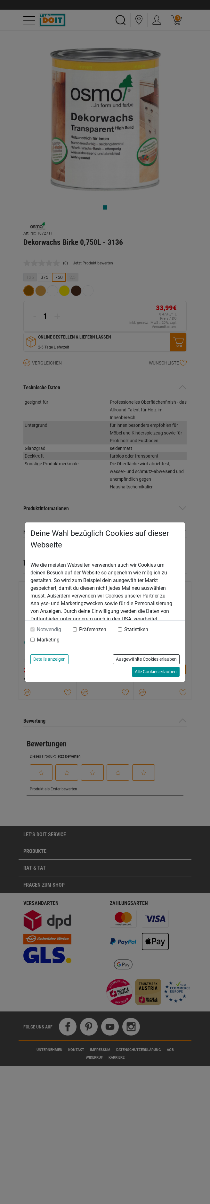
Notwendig (49, 629)
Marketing (48, 640)
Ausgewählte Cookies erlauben (146, 659)
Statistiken (136, 629)
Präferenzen (92, 629)
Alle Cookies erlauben (156, 671)
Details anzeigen (49, 659)
